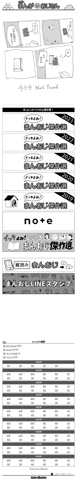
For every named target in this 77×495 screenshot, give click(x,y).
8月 (56, 374)
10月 (32, 374)
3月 (32, 366)
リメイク (10, 357)
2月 (44, 366)
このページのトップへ (62, 474)
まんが (9, 350)
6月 (8, 378)
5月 (8, 366)
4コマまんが (11, 346)
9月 (44, 374)
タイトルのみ (11, 353)
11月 (21, 374)
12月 (9, 374)
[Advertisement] (38, 317)
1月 (56, 366)
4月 (20, 366)
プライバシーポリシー (38, 468)
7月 (68, 374)
